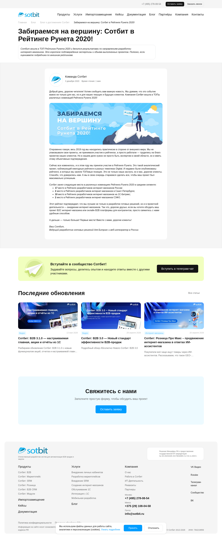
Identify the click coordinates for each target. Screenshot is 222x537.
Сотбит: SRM (25, 481)
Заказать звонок (194, 4)
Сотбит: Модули (26, 494)
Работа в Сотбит (133, 476)
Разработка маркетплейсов (85, 476)
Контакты (198, 14)
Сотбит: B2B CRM (27, 489)
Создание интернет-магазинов (87, 485)
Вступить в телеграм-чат (177, 268)
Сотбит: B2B (24, 472)
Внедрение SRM (80, 481)
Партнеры (130, 489)
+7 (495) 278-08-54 (151, 4)
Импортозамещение (99, 14)
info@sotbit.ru (134, 513)
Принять (133, 528)
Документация (136, 14)
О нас (128, 472)
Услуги (77, 14)
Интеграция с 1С (80, 494)
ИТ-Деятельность (134, 481)
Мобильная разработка (83, 498)
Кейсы (119, 14)
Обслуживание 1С (81, 489)
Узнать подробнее (110, 529)
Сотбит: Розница (27, 485)
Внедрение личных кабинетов (87, 472)
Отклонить (153, 528)
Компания (131, 466)
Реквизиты (130, 485)
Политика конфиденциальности (35, 523)
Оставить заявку (174, 4)
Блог (152, 14)
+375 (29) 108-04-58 (138, 506)
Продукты (63, 14)
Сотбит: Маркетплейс (29, 476)
